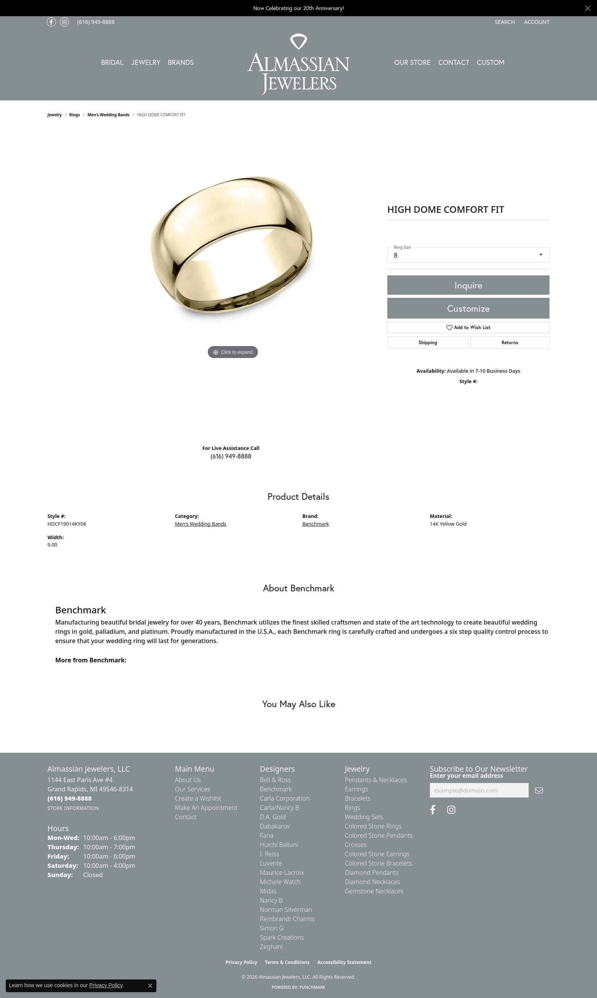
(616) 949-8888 (230, 456)
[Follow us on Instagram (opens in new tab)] (64, 22)
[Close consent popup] (150, 985)
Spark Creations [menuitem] (282, 937)
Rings (75, 114)
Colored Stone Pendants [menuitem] (379, 835)
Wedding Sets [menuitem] (364, 817)
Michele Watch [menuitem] (280, 881)
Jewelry (145, 62)
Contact (453, 62)
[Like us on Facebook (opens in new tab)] (51, 22)
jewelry (54, 114)
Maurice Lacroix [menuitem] (282, 872)
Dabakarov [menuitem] (275, 826)
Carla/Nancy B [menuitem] (279, 807)
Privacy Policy (241, 962)
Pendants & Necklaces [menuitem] (376, 780)
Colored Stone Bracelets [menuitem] (378, 863)
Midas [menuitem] (268, 891)
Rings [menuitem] (352, 807)
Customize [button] (468, 308)
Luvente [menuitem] (271, 863)
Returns (510, 342)
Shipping (428, 342)
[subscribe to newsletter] (539, 790)
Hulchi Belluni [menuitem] (279, 844)
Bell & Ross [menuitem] (275, 780)
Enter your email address (466, 775)
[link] (95, 22)
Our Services (192, 789)
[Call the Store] (69, 798)
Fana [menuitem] (266, 835)
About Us (188, 780)
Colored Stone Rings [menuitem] (373, 826)
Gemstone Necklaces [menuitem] (374, 891)
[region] (233, 283)
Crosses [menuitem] (356, 844)
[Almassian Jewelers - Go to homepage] (299, 64)
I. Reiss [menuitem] (269, 854)
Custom (491, 62)
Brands (181, 62)
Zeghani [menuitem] (271, 946)
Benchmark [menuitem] (276, 789)
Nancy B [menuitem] (271, 900)
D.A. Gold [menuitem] (273, 817)
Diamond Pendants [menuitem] (372, 872)
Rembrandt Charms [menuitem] (287, 919)
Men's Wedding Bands (109, 114)
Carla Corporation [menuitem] (285, 798)
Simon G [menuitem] (271, 928)
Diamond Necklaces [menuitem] (372, 881)
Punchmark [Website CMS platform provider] (313, 987)
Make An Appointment (206, 807)
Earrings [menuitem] (356, 789)
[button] (504, 22)
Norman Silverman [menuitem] (286, 909)
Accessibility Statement (344, 962)
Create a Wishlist (198, 798)
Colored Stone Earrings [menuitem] (377, 854)
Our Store (412, 62)
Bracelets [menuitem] (358, 798)
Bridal (112, 62)
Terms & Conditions (287, 962)
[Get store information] (73, 808)
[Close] (587, 8)
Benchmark (315, 523)
